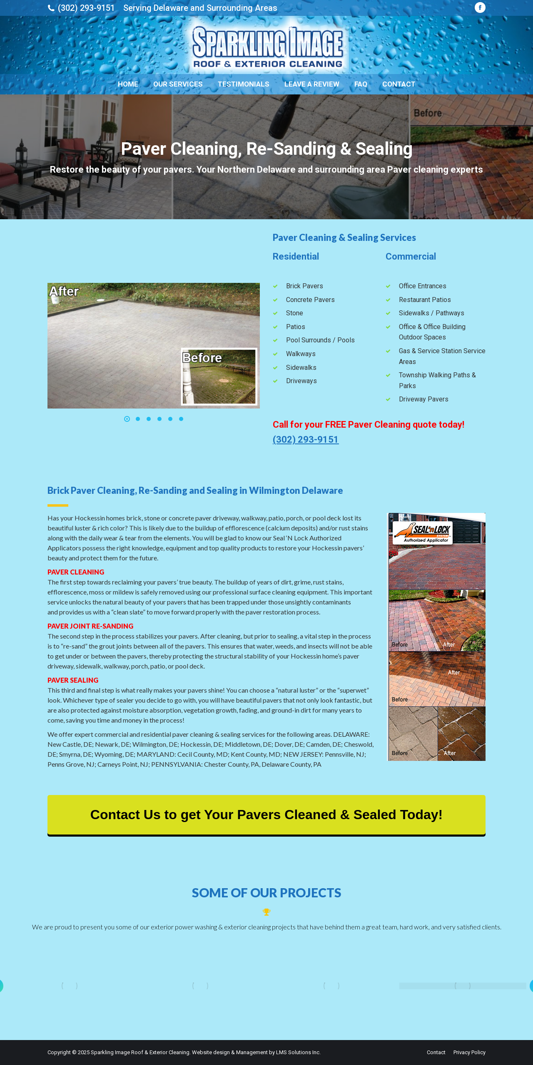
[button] (127, 419)
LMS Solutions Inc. (298, 1052)
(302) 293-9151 (86, 8)
